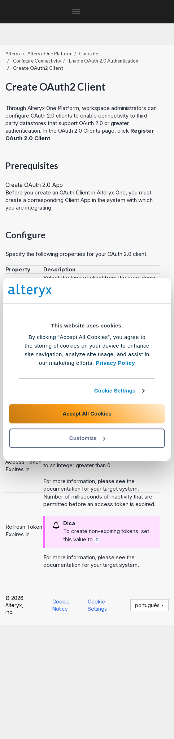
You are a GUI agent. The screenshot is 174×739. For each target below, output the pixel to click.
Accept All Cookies (86, 413)
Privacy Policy (115, 363)
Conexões (89, 53)
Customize (87, 438)
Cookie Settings (115, 390)
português (149, 605)
